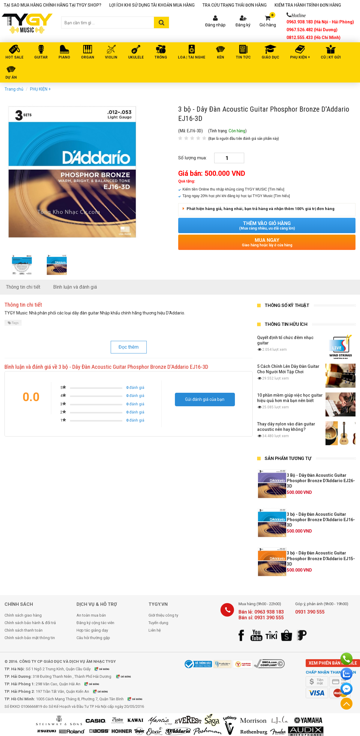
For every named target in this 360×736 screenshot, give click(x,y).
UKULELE (136, 57)
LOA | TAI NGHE (191, 57)
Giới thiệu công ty (163, 615)
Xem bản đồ (106, 669)
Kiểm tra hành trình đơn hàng (307, 5)
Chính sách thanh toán (23, 630)
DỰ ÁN (11, 77)
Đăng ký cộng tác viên (95, 622)
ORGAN (87, 57)
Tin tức (243, 57)
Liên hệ (154, 630)
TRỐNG (160, 57)
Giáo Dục (270, 57)
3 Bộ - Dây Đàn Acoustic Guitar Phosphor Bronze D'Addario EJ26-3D (321, 480)
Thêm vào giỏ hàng (267, 225)
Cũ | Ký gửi (331, 57)
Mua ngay (267, 242)
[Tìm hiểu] (276, 189)
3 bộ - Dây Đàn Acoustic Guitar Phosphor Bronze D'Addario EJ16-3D (321, 519)
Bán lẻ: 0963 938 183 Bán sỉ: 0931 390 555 (261, 614)
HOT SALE (14, 57)
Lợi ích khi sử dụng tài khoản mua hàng (152, 5)
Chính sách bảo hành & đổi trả (30, 622)
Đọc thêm (128, 347)
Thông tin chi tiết (23, 287)
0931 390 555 (310, 612)
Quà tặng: (186, 181)
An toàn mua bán (91, 615)
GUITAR (41, 57)
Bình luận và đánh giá (75, 287)
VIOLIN (111, 57)
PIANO (64, 57)
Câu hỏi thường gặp (93, 637)
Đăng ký (243, 25)
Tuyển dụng (158, 622)
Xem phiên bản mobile (333, 663)
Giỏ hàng (268, 25)
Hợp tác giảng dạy (92, 630)
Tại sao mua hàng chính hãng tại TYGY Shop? (52, 5)
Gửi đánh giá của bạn (204, 399)
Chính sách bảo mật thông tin (29, 637)
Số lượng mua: (192, 158)
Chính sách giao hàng (23, 615)
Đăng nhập (215, 25)
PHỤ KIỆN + (300, 57)
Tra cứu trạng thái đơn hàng (234, 5)
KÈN (220, 57)
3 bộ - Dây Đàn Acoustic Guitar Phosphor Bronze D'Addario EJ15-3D (321, 558)
